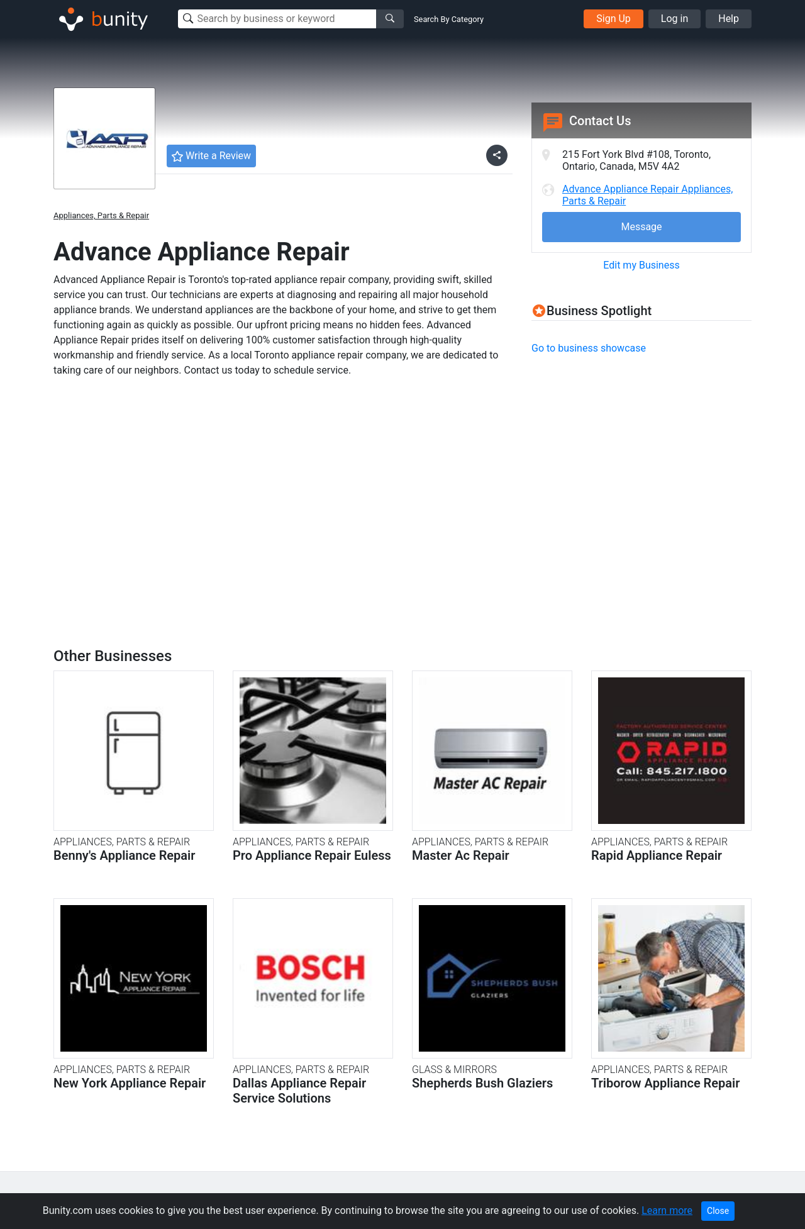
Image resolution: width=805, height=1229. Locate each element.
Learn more (666, 1210)
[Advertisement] (637, 454)
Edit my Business (641, 265)
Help (728, 19)
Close (718, 1211)
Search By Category (449, 19)
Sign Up (613, 19)
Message (641, 227)
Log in (674, 19)
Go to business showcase (588, 348)
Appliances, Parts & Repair (101, 215)
